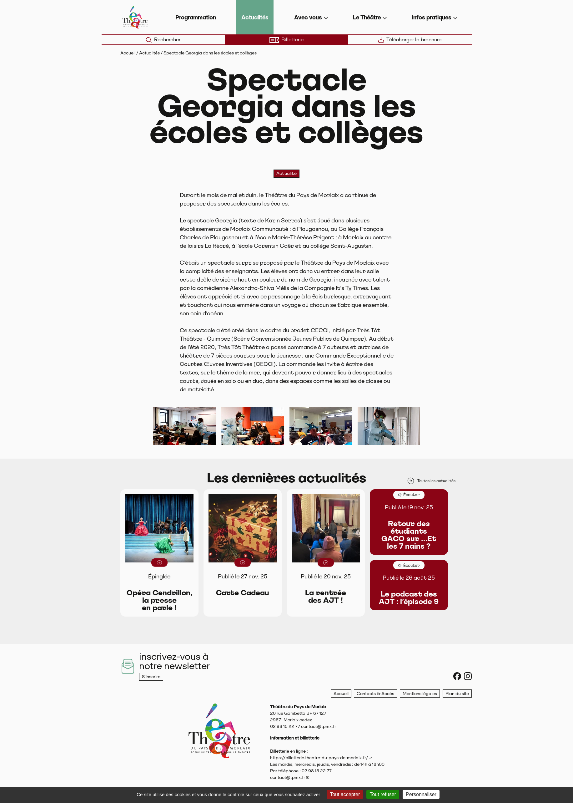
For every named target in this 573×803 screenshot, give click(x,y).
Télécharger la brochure (409, 40)
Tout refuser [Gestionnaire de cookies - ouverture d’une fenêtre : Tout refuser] (382, 794)
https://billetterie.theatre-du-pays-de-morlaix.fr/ (319, 757)
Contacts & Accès (375, 693)
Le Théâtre (367, 17)
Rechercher (163, 40)
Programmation (195, 17)
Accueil (127, 52)
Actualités (255, 17)
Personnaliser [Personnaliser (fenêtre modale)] (421, 794)
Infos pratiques (431, 17)
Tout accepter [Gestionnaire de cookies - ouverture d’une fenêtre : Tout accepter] (345, 794)
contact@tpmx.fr (287, 777)
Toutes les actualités (431, 481)
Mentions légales (420, 693)
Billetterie (286, 40)
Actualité (286, 173)
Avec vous (308, 17)
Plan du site (457, 693)
